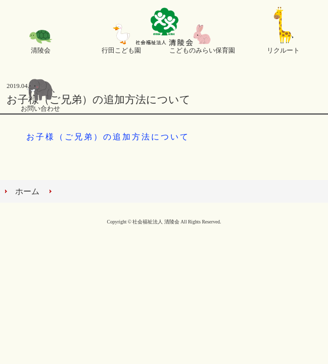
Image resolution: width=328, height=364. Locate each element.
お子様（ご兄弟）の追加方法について (108, 136)
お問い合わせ (40, 108)
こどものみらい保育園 (202, 50)
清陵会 (41, 50)
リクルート (283, 50)
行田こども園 (121, 50)
